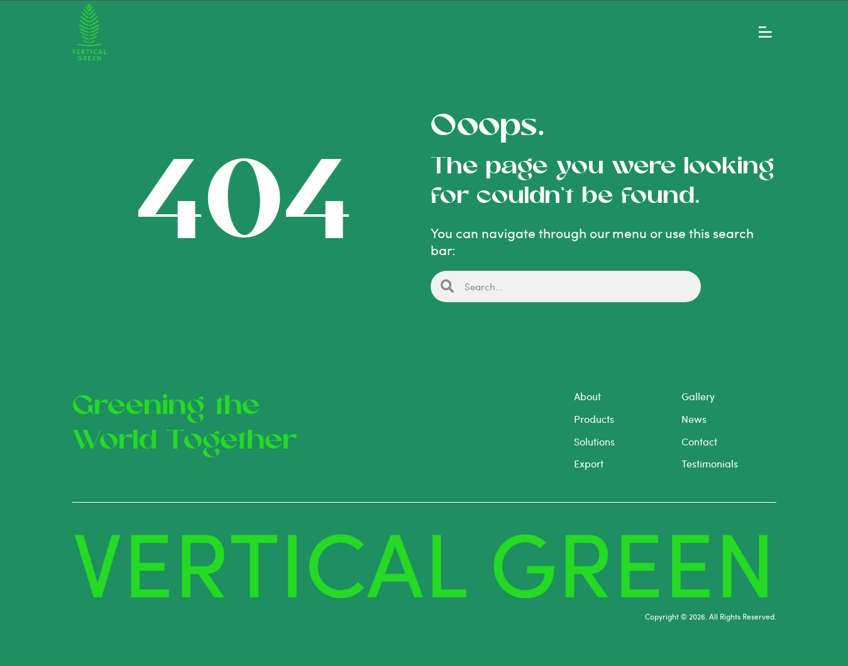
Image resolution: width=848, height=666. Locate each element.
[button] (765, 29)
